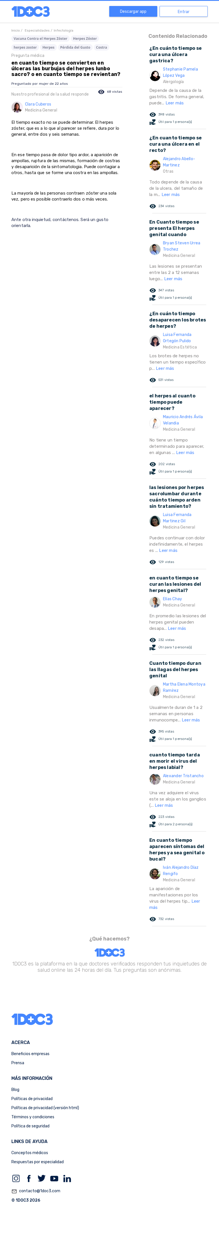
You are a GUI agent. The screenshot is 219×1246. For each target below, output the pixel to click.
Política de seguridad (30, 1126)
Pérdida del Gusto (75, 47)
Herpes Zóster (85, 38)
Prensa (17, 1063)
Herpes (48, 47)
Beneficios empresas (30, 1053)
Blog (15, 1089)
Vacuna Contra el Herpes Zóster (40, 38)
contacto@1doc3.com (35, 1191)
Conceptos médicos (29, 1152)
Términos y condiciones (32, 1117)
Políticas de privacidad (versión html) (45, 1107)
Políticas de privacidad (32, 1098)
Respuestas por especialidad (37, 1162)
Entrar (183, 11)
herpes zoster (25, 47)
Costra (101, 47)
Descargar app (133, 11)
